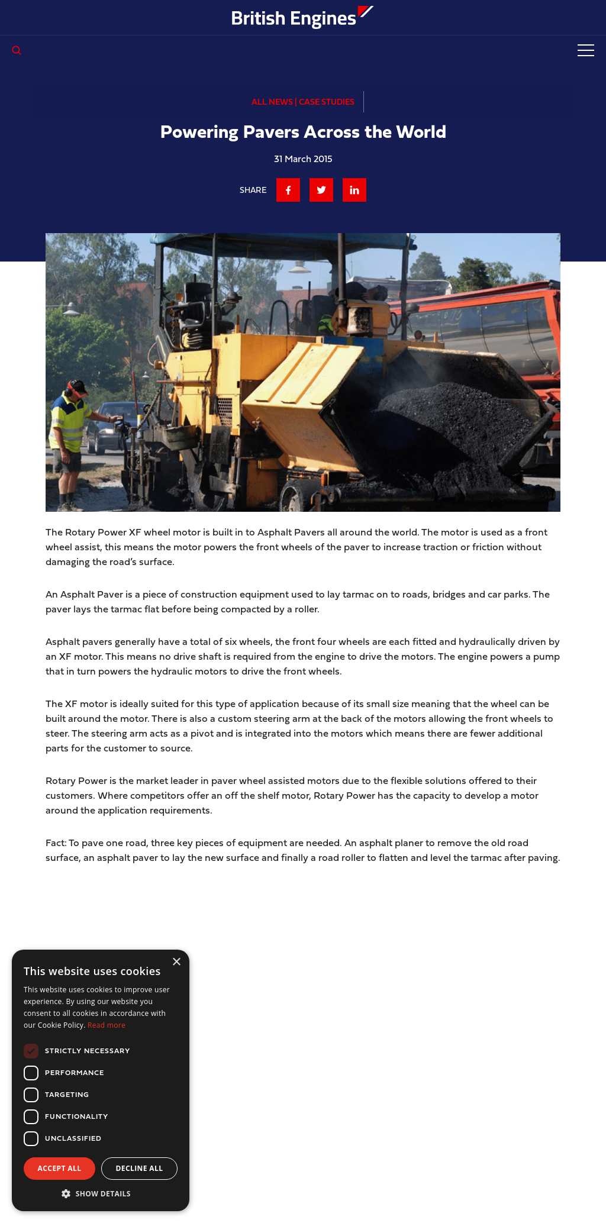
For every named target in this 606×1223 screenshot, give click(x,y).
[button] (101, 1193)
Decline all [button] (139, 1168)
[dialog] (100, 1080)
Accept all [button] (60, 1168)
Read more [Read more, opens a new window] (106, 1025)
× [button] (176, 962)
